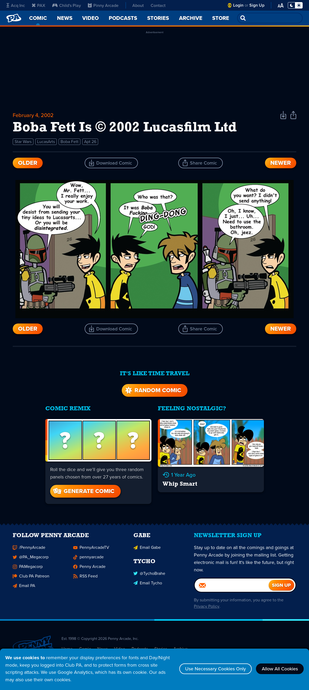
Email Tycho (147, 585)
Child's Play (66, 5)
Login (238, 5)
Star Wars (23, 142)
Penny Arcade (89, 569)
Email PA (24, 588)
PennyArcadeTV (91, 550)
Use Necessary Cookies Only (215, 668)
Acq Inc (15, 5)
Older (27, 162)
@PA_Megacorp (31, 560)
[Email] (232, 587)
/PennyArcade (29, 550)
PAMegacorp (28, 569)
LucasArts (46, 142)
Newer (280, 162)
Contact (158, 5)
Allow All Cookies (280, 668)
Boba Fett (70, 142)
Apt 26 (90, 142)
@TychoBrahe (149, 576)
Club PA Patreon (31, 579)
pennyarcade (88, 560)
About (138, 5)
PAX (38, 5)
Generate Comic (83, 491)
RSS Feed (85, 579)
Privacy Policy (206, 609)
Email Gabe (147, 550)
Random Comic (152, 390)
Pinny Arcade (103, 5)
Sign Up (256, 5)
